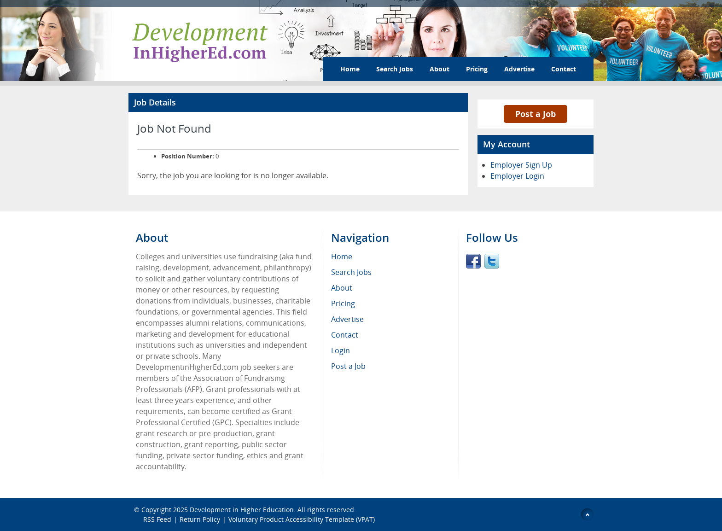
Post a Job (535, 113)
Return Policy (200, 519)
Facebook (473, 261)
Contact (563, 68)
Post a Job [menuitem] (348, 366)
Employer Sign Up (521, 165)
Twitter (491, 261)
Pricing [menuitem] (343, 303)
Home (350, 68)
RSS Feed (157, 519)
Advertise (519, 68)
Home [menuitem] (341, 256)
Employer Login (517, 176)
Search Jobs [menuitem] (351, 272)
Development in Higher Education (242, 509)
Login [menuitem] (340, 350)
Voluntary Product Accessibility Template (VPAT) (301, 519)
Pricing (477, 68)
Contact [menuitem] (344, 335)
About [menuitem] (341, 288)
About (439, 68)
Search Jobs (394, 68)
